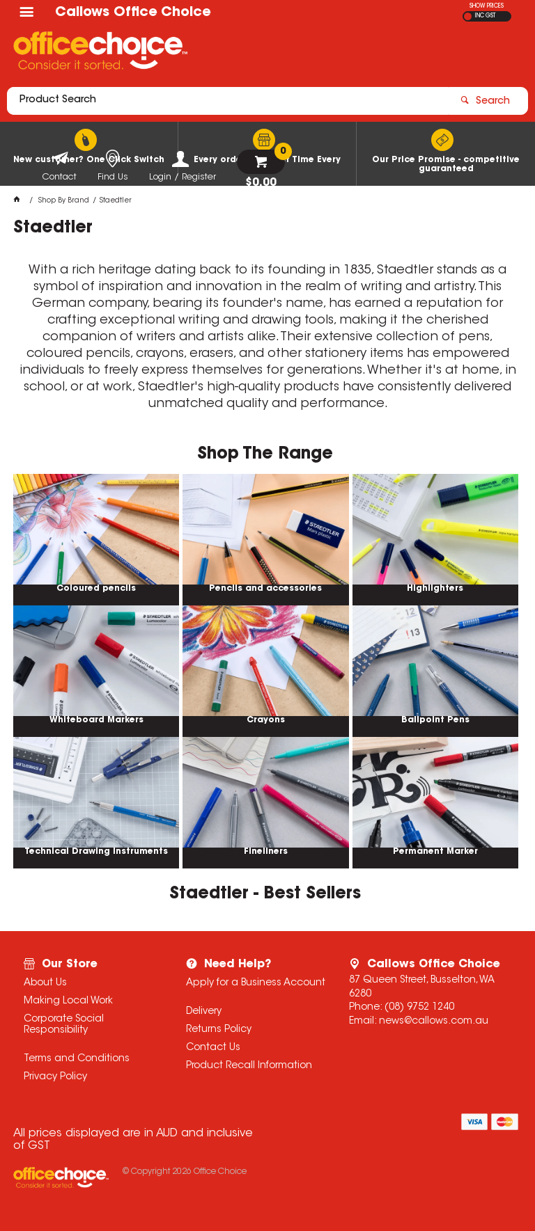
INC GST (485, 16)
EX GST (468, 16)
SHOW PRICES (487, 6)
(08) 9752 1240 (419, 1007)
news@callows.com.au (433, 1021)
